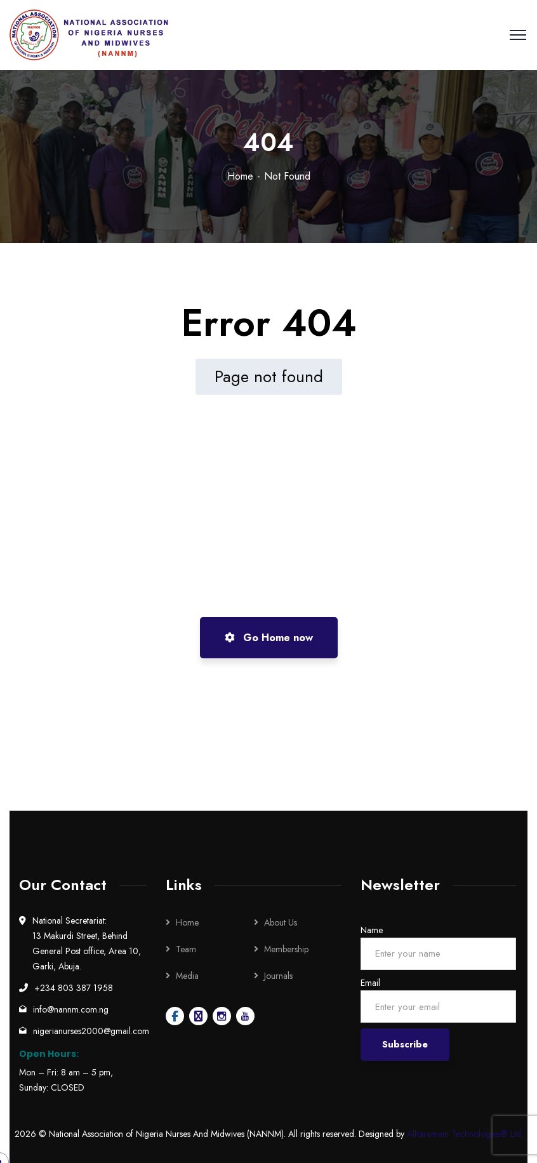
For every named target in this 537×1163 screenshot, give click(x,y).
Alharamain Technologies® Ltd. (465, 1133)
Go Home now (269, 637)
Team (186, 949)
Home (240, 176)
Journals (278, 975)
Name (372, 930)
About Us (280, 922)
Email (370, 982)
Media (187, 975)
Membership (286, 949)
